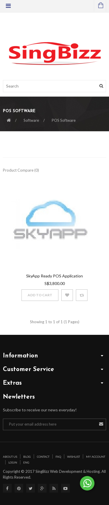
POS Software (64, 120)
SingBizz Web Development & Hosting (67, 471)
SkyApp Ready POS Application (54, 275)
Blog (27, 456)
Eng (26, 462)
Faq (58, 456)
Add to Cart (40, 295)
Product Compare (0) (21, 170)
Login (12, 462)
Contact (43, 456)
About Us (10, 456)
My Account (95, 456)
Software (31, 120)
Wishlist (73, 456)
